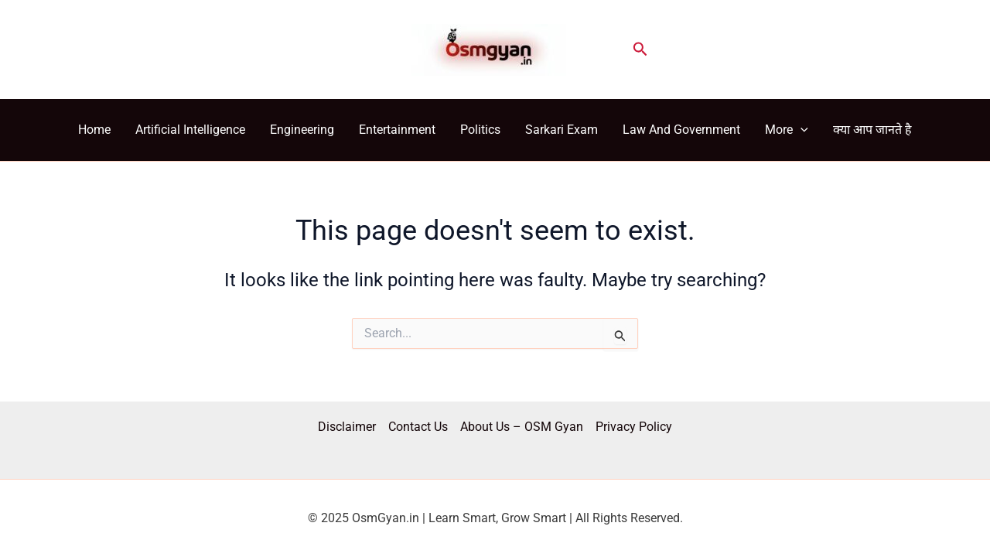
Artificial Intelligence (190, 129)
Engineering (302, 129)
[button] (640, 49)
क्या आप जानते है (872, 129)
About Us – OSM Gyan (521, 426)
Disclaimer (347, 426)
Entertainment (397, 129)
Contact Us (418, 426)
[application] (800, 130)
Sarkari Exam (561, 129)
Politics (480, 129)
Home (94, 129)
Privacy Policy (634, 426)
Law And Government (681, 129)
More (786, 130)
